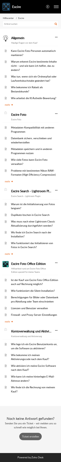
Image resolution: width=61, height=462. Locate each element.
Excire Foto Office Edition (28, 264)
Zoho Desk (37, 457)
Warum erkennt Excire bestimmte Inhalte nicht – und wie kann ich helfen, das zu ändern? (34, 66)
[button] (47, 6)
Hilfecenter (8, 18)
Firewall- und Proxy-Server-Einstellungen (34, 315)
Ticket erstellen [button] (30, 436)
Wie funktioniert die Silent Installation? (33, 290)
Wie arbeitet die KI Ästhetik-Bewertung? (33, 98)
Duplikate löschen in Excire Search (30, 215)
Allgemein (17, 38)
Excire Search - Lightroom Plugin (33, 191)
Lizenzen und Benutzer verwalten (29, 308)
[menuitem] (47, 6)
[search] (30, 24)
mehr (9, 104)
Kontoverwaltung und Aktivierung (34, 331)
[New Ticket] (30, 436)
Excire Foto (18, 115)
